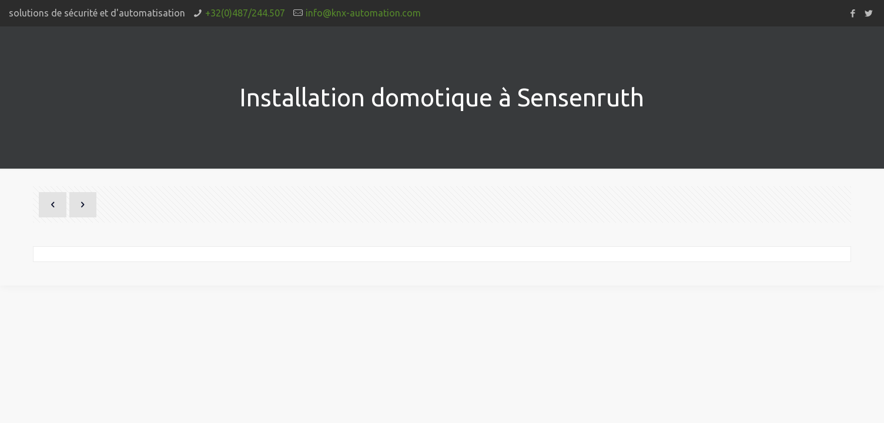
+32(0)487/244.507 (245, 13)
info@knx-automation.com (363, 13)
